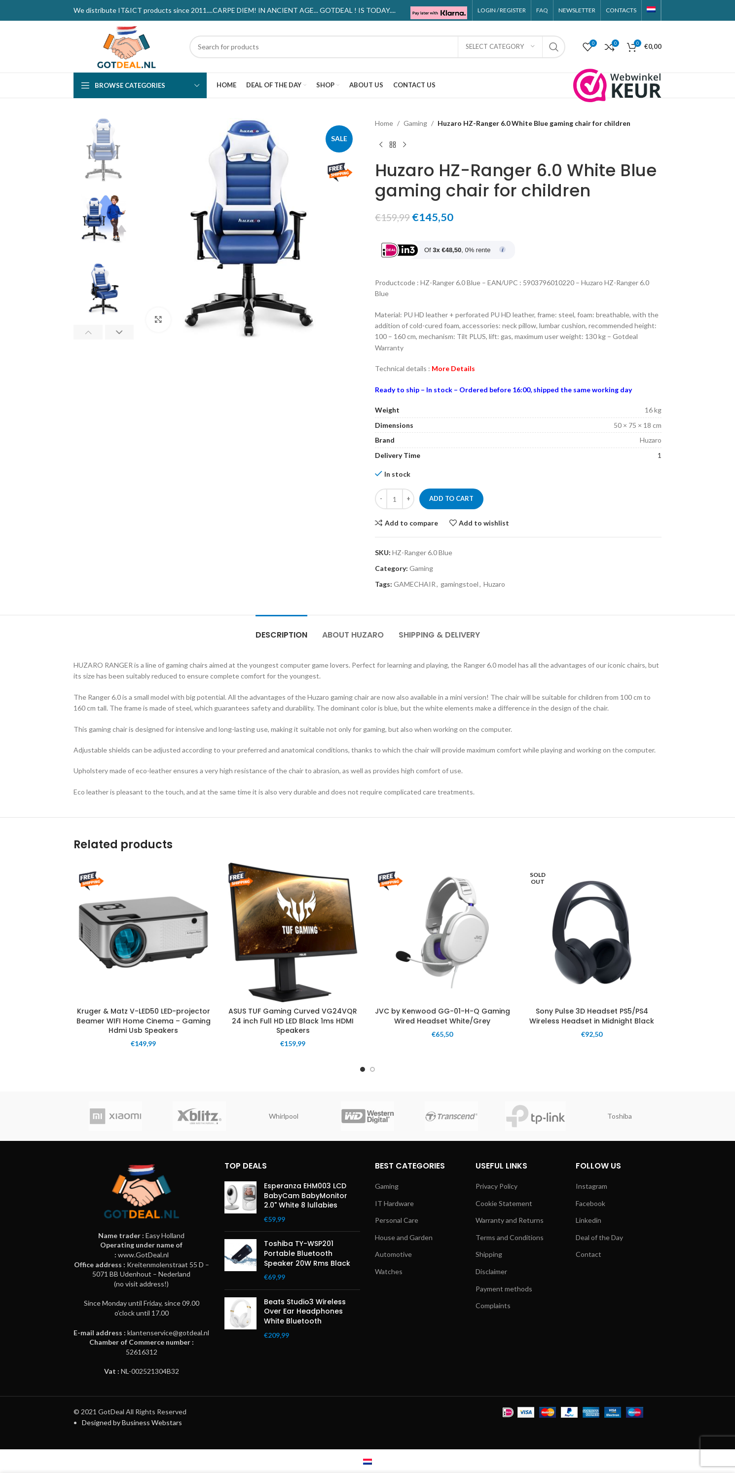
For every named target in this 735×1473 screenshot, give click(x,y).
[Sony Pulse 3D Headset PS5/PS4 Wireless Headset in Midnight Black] (592, 932)
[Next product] (404, 145)
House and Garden (404, 1237)
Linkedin (588, 1220)
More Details (453, 368)
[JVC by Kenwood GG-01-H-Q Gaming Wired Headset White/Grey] (442, 932)
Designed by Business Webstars (132, 1422)
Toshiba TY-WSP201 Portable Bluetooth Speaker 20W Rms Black (307, 1253)
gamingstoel (459, 584)
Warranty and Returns (510, 1220)
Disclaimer (491, 1271)
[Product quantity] (394, 499)
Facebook (590, 1203)
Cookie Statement (504, 1203)
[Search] (377, 47)
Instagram (591, 1186)
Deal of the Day (599, 1237)
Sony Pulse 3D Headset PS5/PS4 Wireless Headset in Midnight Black (591, 1016)
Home (384, 123)
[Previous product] (381, 145)
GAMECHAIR (415, 584)
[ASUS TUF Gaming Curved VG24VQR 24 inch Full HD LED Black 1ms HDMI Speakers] (293, 932)
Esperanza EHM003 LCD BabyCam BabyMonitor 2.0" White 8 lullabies (305, 1195)
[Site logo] (127, 45)
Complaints (493, 1305)
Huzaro (494, 584)
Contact (588, 1254)
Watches (389, 1271)
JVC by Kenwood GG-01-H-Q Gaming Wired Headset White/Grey (442, 1016)
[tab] (281, 630)
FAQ (542, 10)
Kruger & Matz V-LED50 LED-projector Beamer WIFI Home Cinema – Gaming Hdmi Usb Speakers (143, 1020)
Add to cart (451, 498)
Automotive (393, 1254)
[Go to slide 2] (372, 1069)
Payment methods (504, 1288)
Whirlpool (283, 1116)
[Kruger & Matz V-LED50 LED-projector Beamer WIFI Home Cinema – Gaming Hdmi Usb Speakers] (143, 932)
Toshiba (619, 1116)
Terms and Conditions (510, 1237)
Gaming (415, 123)
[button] (88, 332)
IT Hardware (395, 1203)
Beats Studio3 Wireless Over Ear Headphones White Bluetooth (305, 1311)
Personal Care (396, 1220)
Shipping (489, 1254)
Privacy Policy (497, 1186)
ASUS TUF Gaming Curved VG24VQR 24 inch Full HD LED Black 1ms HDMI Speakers (292, 1020)
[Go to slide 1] (362, 1069)
